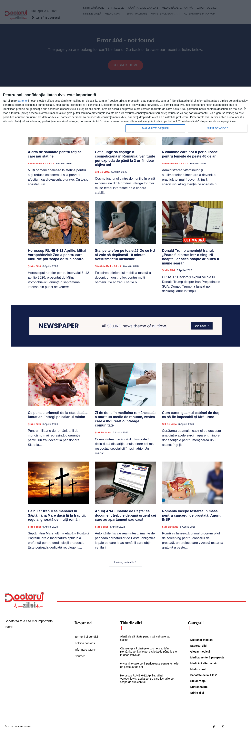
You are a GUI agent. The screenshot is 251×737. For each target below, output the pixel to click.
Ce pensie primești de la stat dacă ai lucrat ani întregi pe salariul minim (58, 418)
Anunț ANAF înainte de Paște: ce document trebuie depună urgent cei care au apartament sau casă (125, 518)
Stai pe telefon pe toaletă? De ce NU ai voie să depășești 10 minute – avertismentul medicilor (125, 258)
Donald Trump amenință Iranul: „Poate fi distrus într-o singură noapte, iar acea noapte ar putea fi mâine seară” (190, 260)
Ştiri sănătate (103, 435)
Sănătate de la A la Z (41, 166)
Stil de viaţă (102, 175)
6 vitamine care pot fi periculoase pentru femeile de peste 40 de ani (190, 157)
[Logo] (24, 603)
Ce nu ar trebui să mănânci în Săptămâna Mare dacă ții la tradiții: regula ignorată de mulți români (57, 518)
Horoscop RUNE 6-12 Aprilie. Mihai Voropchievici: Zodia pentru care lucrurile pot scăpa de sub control (57, 258)
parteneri (22, 100)
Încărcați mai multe (125, 565)
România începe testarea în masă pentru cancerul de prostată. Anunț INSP (191, 518)
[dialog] (125, 112)
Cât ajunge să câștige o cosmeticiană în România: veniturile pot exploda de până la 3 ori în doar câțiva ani (125, 161)
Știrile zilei (34, 269)
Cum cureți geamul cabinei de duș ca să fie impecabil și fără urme (190, 418)
